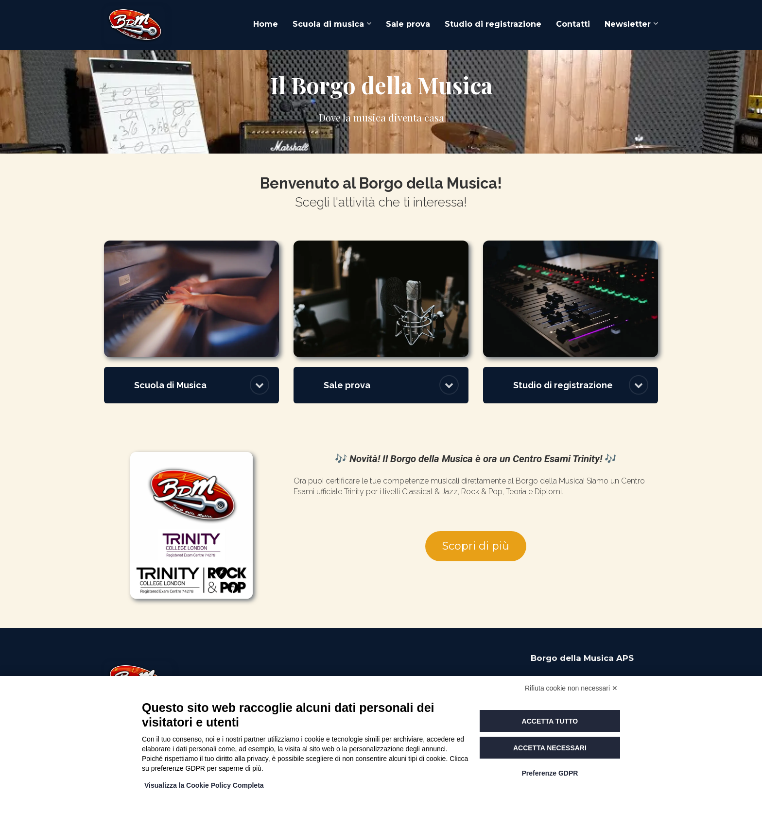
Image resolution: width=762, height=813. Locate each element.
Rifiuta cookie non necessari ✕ (571, 688)
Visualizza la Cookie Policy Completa (204, 785)
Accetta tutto (550, 721)
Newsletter (628, 24)
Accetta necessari (550, 748)
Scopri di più (475, 546)
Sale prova (408, 24)
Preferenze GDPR (549, 773)
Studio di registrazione (493, 24)
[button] (259, 385)
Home (265, 24)
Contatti (573, 24)
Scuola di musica (328, 24)
